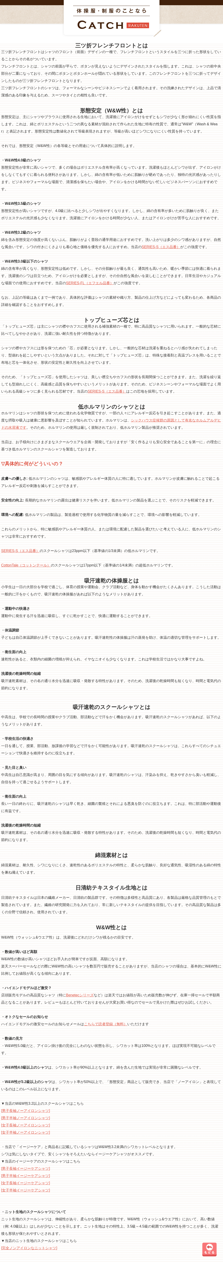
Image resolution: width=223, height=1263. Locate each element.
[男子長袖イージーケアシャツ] (25, 1168)
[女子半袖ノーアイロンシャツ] (25, 1132)
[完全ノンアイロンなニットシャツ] (29, 1248)
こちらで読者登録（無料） (105, 1024)
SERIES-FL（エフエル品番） (90, 283)
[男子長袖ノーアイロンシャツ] (25, 1111)
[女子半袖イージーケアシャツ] (25, 1190)
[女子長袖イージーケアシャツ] (25, 1183)
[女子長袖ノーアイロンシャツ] (25, 1125)
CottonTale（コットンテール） (26, 565)
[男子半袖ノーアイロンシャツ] (25, 1118)
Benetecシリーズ (80, 995)
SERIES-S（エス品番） (161, 247)
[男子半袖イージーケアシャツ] (25, 1176)
